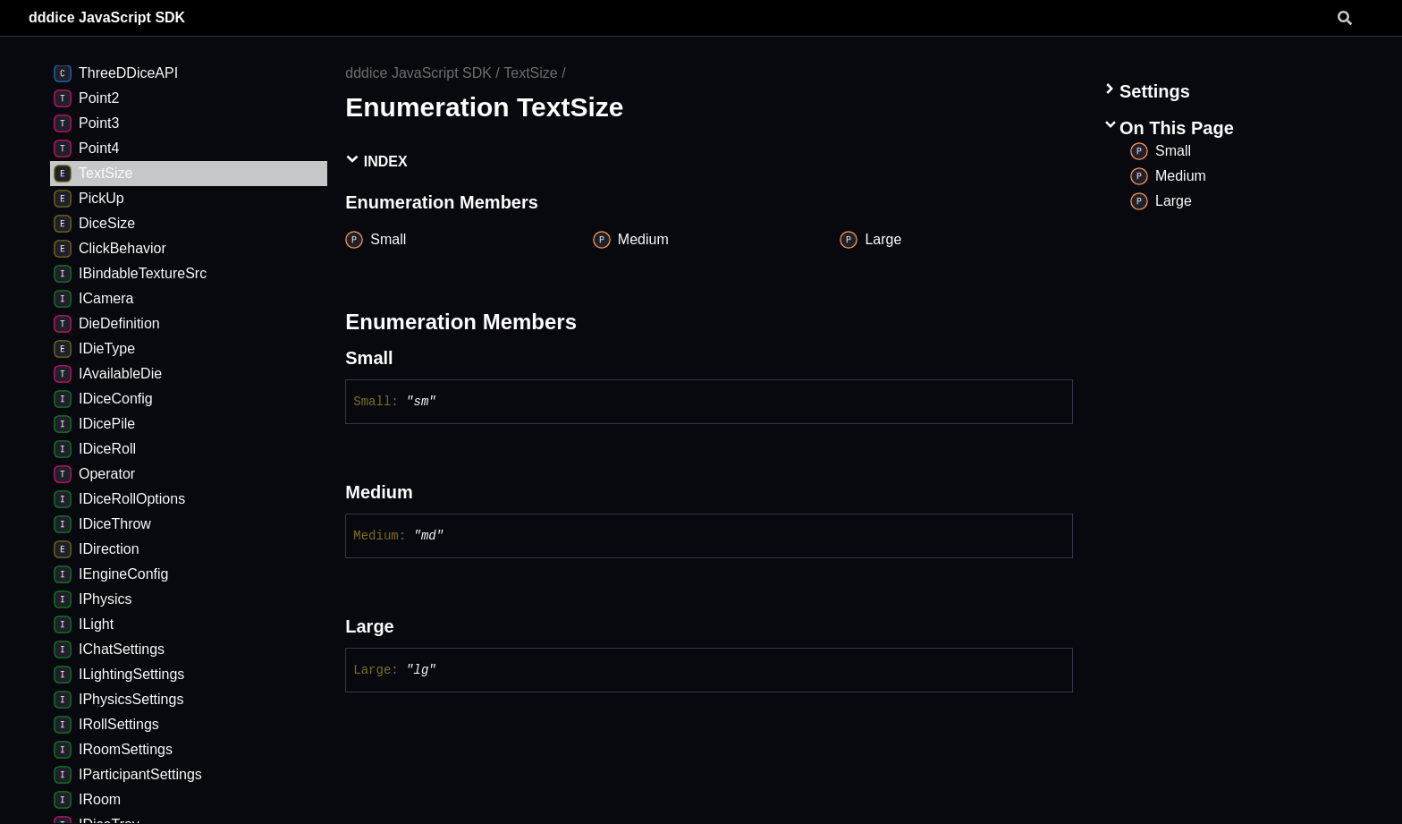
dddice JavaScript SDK (107, 17)
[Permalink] (409, 358)
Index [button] (376, 160)
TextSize (530, 73)
